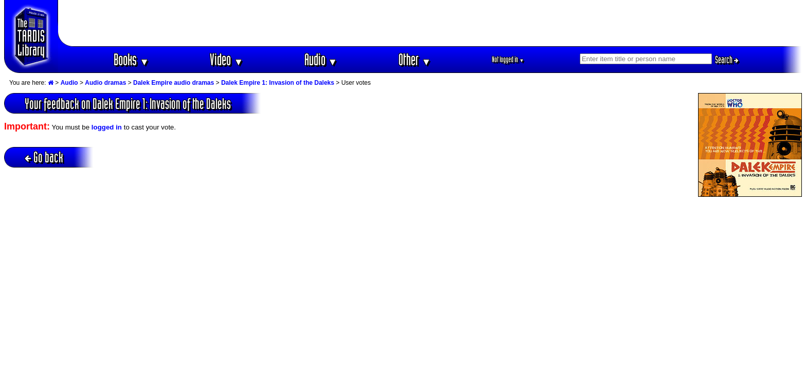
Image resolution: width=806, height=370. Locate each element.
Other (414, 59)
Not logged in (508, 59)
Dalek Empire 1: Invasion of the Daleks (277, 82)
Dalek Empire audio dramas (173, 82)
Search (727, 59)
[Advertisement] (430, 23)
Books (131, 59)
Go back (44, 157)
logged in (106, 127)
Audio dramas (105, 82)
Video (226, 59)
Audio (321, 59)
